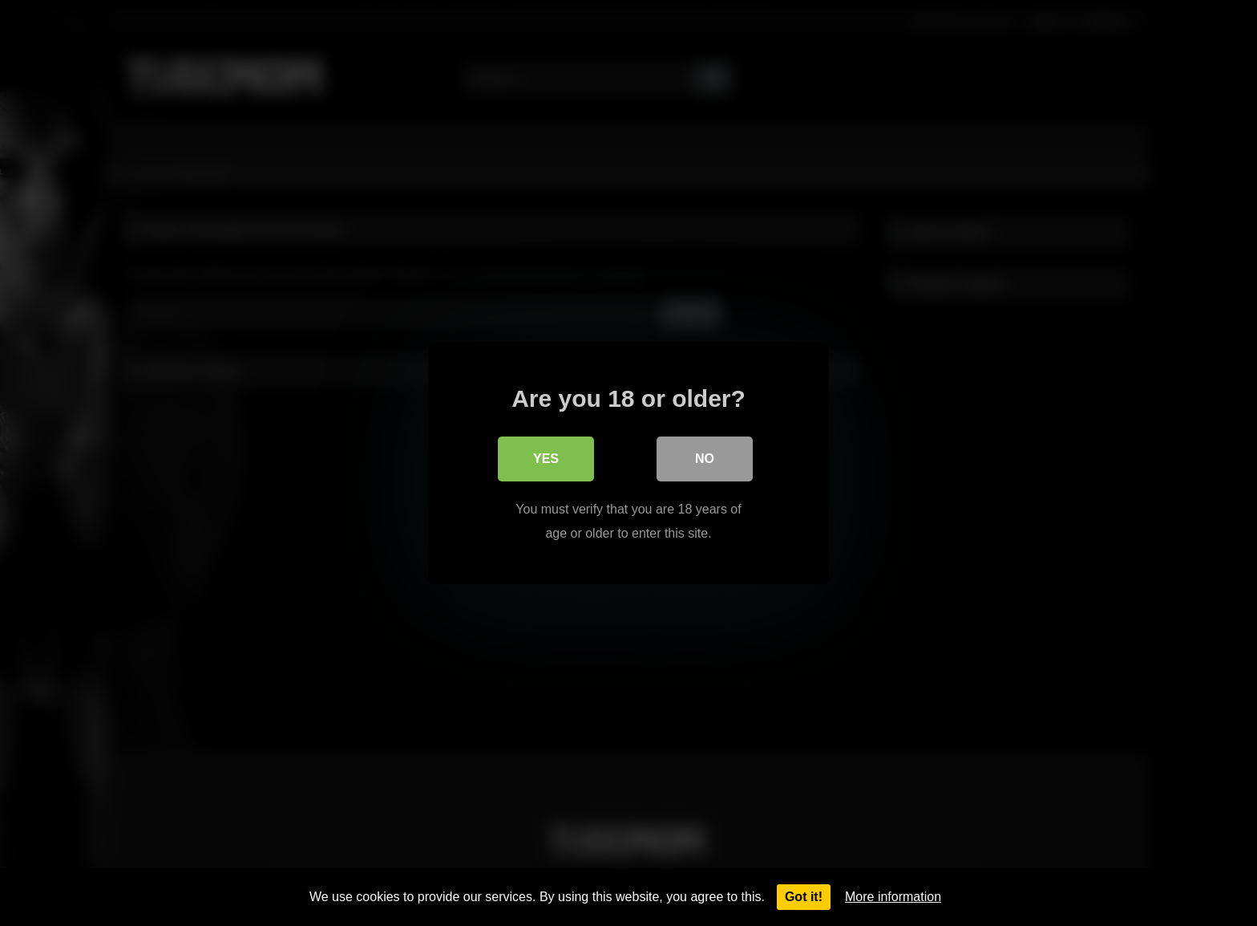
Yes (546, 458)
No (704, 458)
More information (893, 897)
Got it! (804, 897)
